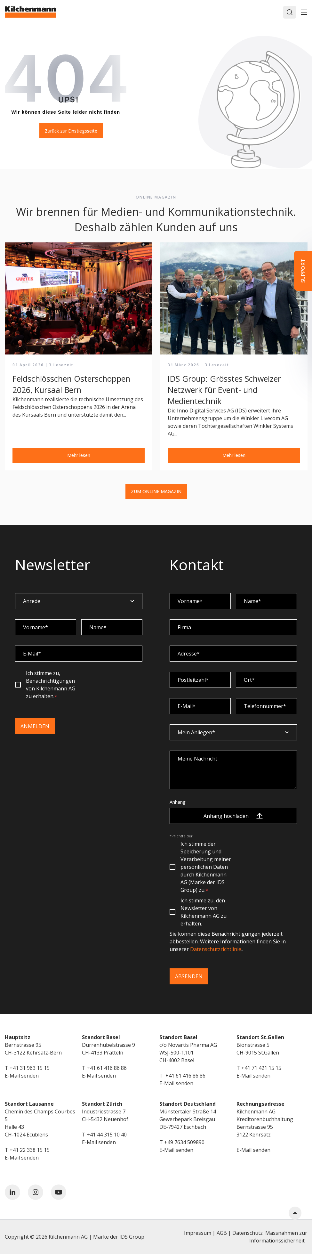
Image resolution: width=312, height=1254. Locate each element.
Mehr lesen (78, 455)
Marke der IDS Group (118, 1236)
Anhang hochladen (233, 815)
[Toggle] (304, 12)
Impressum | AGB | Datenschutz (223, 1232)
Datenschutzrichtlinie (215, 949)
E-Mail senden (22, 1075)
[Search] (289, 12)
